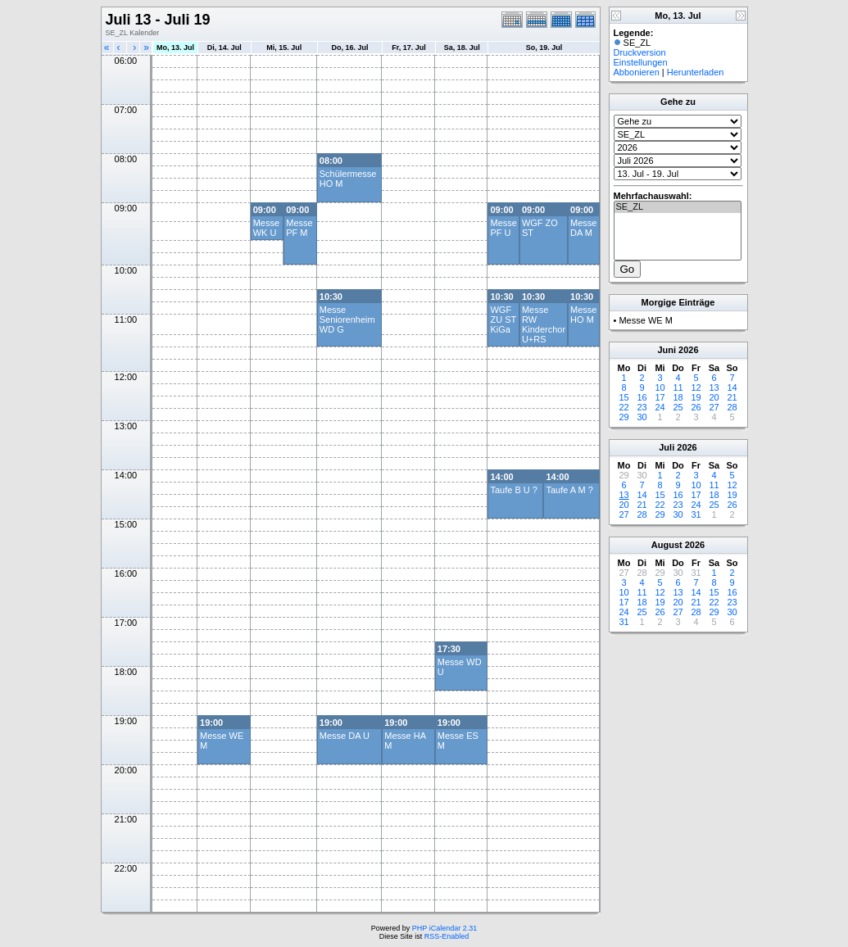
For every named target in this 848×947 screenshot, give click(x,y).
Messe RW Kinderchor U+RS (543, 324)
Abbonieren (637, 72)
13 (714, 387)
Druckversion (640, 52)
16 (641, 397)
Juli (666, 447)
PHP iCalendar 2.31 (444, 928)
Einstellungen (641, 62)
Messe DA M (583, 228)
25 (677, 407)
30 (641, 417)
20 (714, 397)
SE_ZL (677, 207)
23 (641, 407)
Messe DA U (345, 736)
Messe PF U (503, 228)
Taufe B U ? (513, 490)
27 (714, 407)
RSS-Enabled (446, 936)
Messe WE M (645, 320)
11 (677, 387)
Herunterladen (695, 72)
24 (659, 407)
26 (696, 407)
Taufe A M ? (569, 490)
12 (696, 387)
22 (623, 407)
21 (732, 397)
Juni (666, 350)
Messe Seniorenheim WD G (347, 319)
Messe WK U (266, 228)
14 (732, 387)
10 (659, 387)
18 (677, 397)
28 (732, 407)
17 (659, 397)
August (666, 545)
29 (623, 417)
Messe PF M (299, 228)
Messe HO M (583, 314)
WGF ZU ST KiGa (503, 319)
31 (696, 514)
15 (623, 397)
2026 (688, 350)
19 (696, 397)
